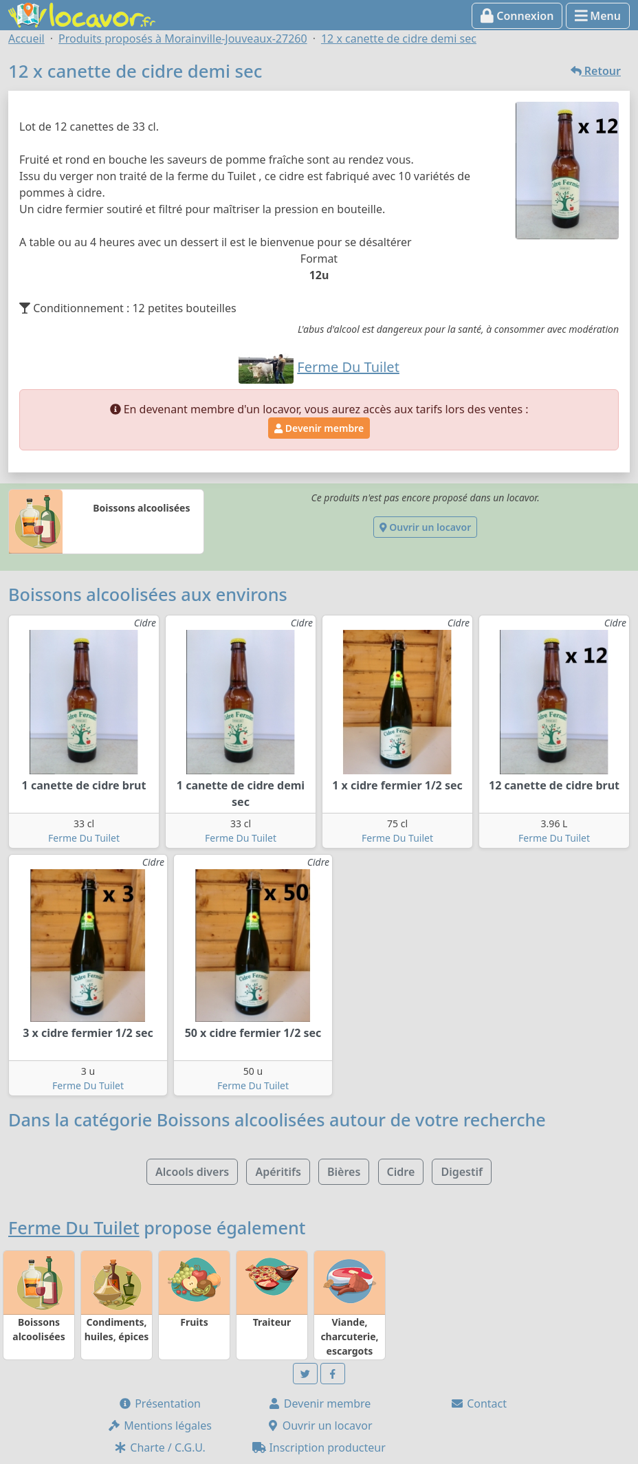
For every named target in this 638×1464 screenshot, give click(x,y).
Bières (343, 1171)
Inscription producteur (319, 1447)
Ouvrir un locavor (425, 527)
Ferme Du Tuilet (84, 837)
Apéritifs (277, 1171)
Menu (598, 15)
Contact (478, 1403)
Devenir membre (319, 428)
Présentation (159, 1403)
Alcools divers (192, 1171)
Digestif (461, 1171)
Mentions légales (159, 1425)
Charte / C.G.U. (159, 1447)
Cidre (401, 1171)
